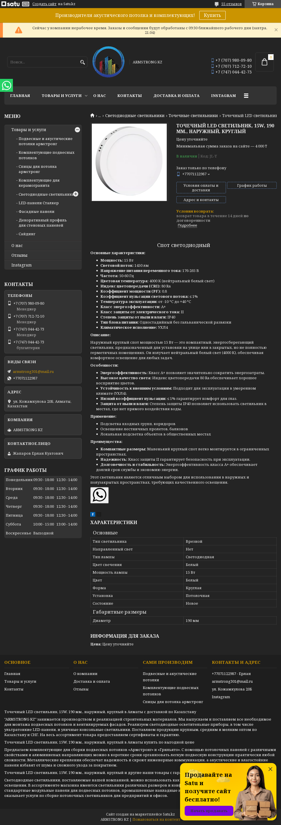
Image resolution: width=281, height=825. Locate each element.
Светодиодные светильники (135, 115)
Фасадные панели (36, 211)
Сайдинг (27, 233)
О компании (85, 673)
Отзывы (19, 255)
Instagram (223, 95)
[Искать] (82, 62)
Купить (212, 15)
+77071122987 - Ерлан (231, 673)
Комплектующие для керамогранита (39, 183)
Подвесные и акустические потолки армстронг (46, 141)
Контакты (129, 95)
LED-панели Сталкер (39, 202)
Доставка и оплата (176, 95)
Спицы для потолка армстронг (38, 169)
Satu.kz (169, 814)
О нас (99, 95)
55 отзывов (231, 3)
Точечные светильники (193, 115)
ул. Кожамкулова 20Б (232, 689)
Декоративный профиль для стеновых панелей (43, 222)
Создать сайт (44, 4)
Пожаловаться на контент (156, 819)
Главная (20, 95)
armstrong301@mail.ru (33, 371)
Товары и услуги (62, 95)
